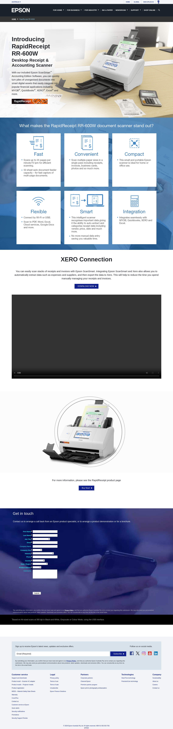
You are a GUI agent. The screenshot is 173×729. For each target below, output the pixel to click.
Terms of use (54, 681)
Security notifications (18, 711)
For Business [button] (73, 10)
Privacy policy (54, 678)
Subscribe (117, 654)
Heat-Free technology (128, 678)
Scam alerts (15, 708)
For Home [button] (57, 10)
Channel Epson (86, 681)
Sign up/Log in (148, 2)
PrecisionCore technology (129, 681)
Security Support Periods (20, 718)
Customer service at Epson (20, 705)
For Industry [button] (91, 10)
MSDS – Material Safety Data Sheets (23, 691)
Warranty (14, 695)
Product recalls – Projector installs (22, 685)
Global (136, 2)
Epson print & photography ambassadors (94, 688)
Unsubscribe (54, 688)
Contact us (15, 701)
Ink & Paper (107, 10)
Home (128, 2)
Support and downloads (19, 678)
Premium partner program (89, 685)
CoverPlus (15, 698)
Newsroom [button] (121, 10)
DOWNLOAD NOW (86, 286)
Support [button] (135, 10)
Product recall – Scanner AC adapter (23, 681)
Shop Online (149, 10)
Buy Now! (86, 488)
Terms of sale (54, 685)
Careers (155, 685)
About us (155, 681)
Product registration (18, 688)
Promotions (15, 715)
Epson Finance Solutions (58, 691)
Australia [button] (15, 2)
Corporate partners (87, 678)
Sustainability (157, 678)
